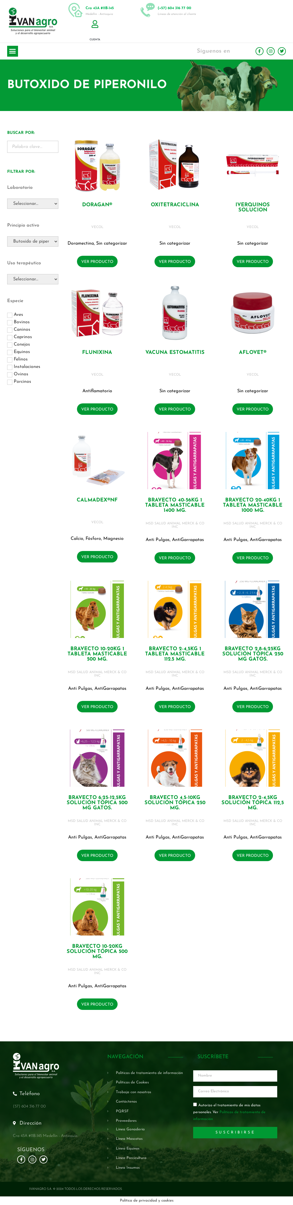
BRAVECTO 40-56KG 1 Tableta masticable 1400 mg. (175, 505)
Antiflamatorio (97, 391)
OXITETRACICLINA (175, 205)
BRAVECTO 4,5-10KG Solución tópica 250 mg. (174, 803)
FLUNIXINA (97, 352)
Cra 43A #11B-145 (100, 8)
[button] (12, 51)
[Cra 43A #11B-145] (75, 10)
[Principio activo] (32, 241)
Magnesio (113, 538)
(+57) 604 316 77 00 (174, 8)
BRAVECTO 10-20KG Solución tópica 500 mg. (97, 952)
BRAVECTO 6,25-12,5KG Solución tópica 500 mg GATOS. (97, 803)
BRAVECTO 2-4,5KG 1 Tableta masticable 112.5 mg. (175, 654)
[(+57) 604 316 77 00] (147, 10)
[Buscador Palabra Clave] (32, 147)
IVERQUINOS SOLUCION (252, 207)
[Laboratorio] (32, 204)
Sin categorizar (111, 243)
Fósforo (93, 538)
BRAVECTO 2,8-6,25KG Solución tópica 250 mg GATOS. (252, 654)
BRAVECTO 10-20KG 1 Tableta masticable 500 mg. (97, 654)
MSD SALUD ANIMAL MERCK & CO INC (175, 525)
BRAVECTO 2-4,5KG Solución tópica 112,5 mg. (252, 803)
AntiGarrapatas (188, 540)
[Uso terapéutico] (32, 279)
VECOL (97, 227)
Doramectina (81, 243)
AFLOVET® (252, 352)
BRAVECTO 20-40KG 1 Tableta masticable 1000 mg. (252, 505)
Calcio (77, 538)
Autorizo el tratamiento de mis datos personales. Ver (229, 1112)
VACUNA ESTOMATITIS (175, 352)
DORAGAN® (97, 205)
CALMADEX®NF (97, 500)
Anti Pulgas (158, 540)
